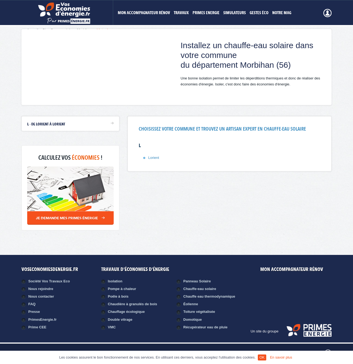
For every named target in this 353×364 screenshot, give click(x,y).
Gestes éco (259, 13)
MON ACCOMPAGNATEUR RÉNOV (144, 13)
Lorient (153, 158)
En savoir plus (281, 357)
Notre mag (281, 13)
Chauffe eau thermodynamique (209, 296)
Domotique (192, 319)
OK (262, 357)
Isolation (115, 281)
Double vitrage (120, 319)
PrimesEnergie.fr (42, 319)
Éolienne (190, 304)
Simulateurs (234, 13)
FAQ (32, 304)
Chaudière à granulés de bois (132, 304)
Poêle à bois (118, 296)
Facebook (285, 285)
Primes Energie (206, 13)
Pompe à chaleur (122, 289)
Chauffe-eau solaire (199, 289)
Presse (34, 312)
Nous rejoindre (40, 289)
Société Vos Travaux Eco (49, 281)
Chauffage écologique (126, 312)
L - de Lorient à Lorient (46, 124)
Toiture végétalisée (199, 312)
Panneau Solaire (197, 281)
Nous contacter (41, 296)
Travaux (181, 13)
